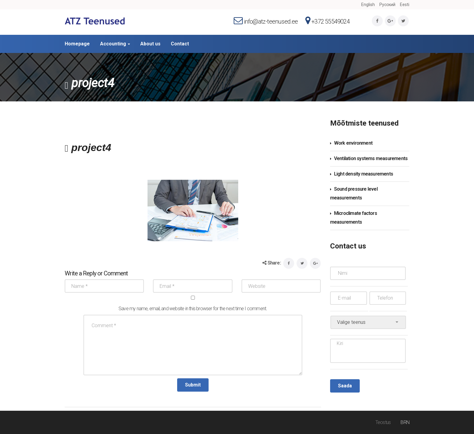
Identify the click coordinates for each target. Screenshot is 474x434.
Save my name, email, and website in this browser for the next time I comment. (192, 308)
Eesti (404, 4)
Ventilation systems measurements (370, 158)
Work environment (353, 143)
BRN (405, 422)
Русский (387, 4)
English (368, 4)
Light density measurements (363, 174)
